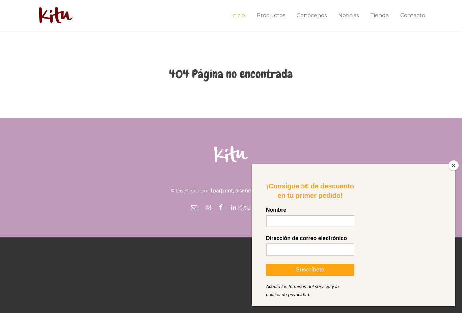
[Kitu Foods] (251, 207)
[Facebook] (221, 207)
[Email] (194, 207)
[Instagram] (208, 207)
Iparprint (222, 191)
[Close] (454, 165)
